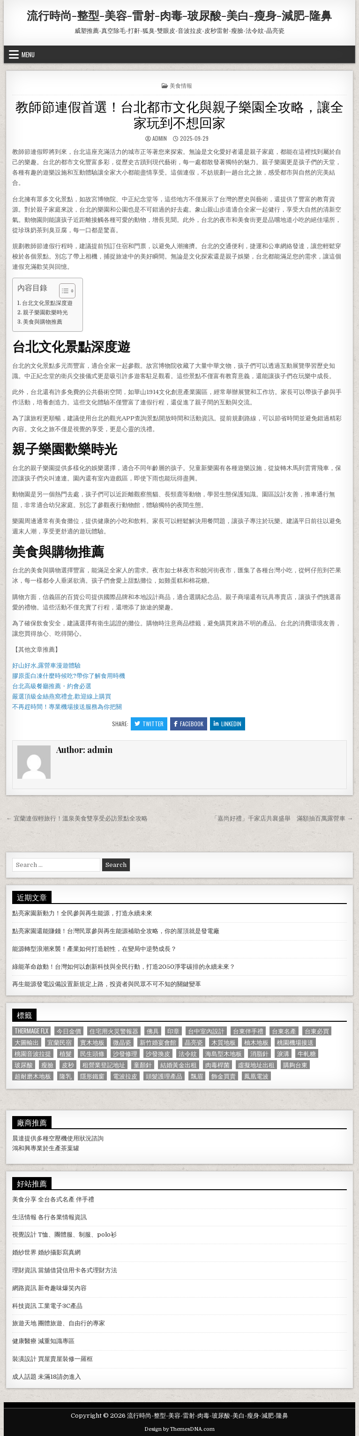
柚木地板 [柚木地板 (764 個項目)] (256, 1042)
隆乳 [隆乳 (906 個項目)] (66, 1075)
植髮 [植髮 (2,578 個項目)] (66, 1053)
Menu (28, 54)
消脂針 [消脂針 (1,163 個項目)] (259, 1053)
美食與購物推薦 (42, 322)
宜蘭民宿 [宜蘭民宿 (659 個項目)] (59, 1042)
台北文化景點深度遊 (47, 303)
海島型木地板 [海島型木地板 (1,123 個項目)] (223, 1053)
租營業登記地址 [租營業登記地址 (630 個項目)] (103, 1064)
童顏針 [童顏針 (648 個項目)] (143, 1064)
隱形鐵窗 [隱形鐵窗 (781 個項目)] (92, 1075)
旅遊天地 (24, 1323)
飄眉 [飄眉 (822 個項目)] (197, 1075)
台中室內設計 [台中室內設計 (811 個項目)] (206, 1030)
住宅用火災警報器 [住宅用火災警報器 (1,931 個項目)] (114, 1030)
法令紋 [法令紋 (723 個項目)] (188, 1053)
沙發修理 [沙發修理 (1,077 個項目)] (125, 1053)
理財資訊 (24, 1270)
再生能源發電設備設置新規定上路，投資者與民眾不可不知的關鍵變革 (106, 984)
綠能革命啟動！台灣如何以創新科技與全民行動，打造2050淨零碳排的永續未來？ (123, 966)
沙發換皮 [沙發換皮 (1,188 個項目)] (158, 1053)
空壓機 (58, 1138)
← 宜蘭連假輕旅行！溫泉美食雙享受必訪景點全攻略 (77, 818)
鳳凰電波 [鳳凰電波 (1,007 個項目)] (256, 1075)
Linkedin (227, 724)
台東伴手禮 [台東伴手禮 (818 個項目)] (248, 1030)
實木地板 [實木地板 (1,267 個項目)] (92, 1042)
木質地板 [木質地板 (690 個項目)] (223, 1042)
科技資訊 (24, 1305)
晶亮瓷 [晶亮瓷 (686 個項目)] (194, 1042)
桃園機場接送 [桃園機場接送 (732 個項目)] (295, 1042)
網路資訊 (24, 1288)
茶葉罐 (70, 1148)
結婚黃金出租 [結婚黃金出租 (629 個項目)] (178, 1064)
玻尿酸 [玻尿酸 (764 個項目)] (24, 1064)
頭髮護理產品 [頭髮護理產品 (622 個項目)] (164, 1075)
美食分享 (24, 1199)
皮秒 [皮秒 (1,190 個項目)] (68, 1064)
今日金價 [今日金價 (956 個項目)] (69, 1030)
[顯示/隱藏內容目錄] (62, 291)
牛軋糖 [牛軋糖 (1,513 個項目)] (307, 1053)
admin (159, 138)
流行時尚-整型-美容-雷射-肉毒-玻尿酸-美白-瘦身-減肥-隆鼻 (179, 15)
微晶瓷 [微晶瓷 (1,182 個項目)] (122, 1042)
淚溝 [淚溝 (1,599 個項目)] (283, 1053)
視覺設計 (24, 1234)
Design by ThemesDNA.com (179, 1429)
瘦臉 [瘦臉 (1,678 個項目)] (47, 1064)
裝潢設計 (24, 1358)
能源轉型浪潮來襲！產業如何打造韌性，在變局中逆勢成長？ (94, 948)
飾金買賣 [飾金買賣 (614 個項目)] (223, 1075)
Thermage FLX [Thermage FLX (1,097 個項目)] (31, 1030)
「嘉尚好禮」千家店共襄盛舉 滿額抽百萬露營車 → (282, 818)
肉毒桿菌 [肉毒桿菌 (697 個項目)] (217, 1064)
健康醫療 (24, 1341)
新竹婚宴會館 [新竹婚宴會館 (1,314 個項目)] (158, 1042)
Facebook (188, 724)
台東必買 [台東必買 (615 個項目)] (317, 1030)
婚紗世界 (24, 1252)
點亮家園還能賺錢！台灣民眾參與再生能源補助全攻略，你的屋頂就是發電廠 (115, 931)
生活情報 (24, 1217)
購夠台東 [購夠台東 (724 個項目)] (295, 1064)
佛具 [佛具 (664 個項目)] (153, 1030)
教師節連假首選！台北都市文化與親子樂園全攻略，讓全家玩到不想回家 (179, 113)
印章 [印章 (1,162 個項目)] (173, 1030)
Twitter (149, 724)
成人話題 (24, 1376)
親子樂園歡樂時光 (45, 312)
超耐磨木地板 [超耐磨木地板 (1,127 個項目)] (33, 1075)
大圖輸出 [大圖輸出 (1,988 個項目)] (27, 1042)
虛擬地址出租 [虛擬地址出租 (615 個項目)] (256, 1064)
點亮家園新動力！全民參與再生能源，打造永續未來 (82, 913)
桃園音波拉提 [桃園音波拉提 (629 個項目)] (33, 1053)
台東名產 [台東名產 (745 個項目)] (284, 1030)
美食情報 (181, 85)
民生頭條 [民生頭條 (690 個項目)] (92, 1053)
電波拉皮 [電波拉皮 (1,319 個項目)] (125, 1075)
